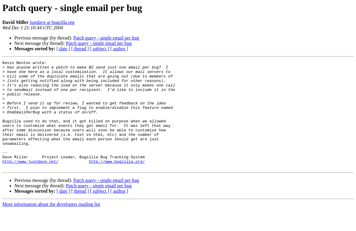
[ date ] (63, 48)
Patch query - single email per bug (106, 37)
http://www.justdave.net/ (30, 182)
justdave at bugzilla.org (52, 22)
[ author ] (119, 48)
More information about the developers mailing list (51, 225)
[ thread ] (80, 48)
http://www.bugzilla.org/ (117, 182)
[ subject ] (99, 48)
